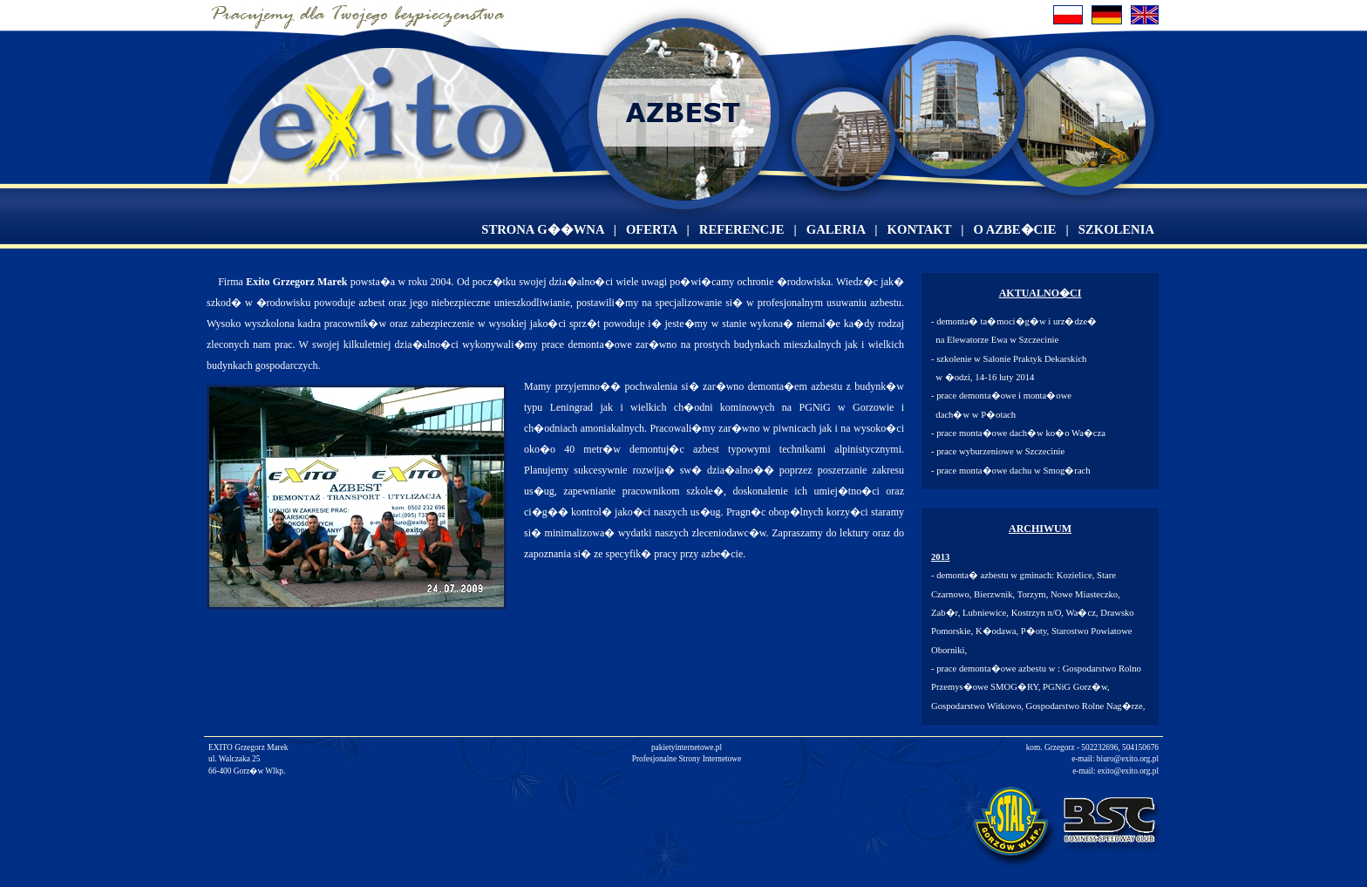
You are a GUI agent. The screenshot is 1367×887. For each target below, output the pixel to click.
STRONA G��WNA (542, 229)
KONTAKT (920, 229)
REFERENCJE (742, 229)
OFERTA (651, 229)
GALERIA (836, 229)
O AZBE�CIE (1014, 229)
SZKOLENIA (1116, 229)
